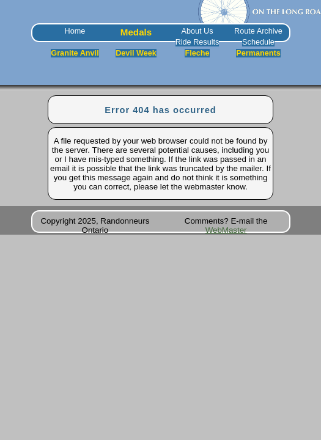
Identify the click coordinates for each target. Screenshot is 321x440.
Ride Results (197, 42)
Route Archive (258, 31)
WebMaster (226, 230)
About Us (197, 31)
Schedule (258, 42)
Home (75, 31)
